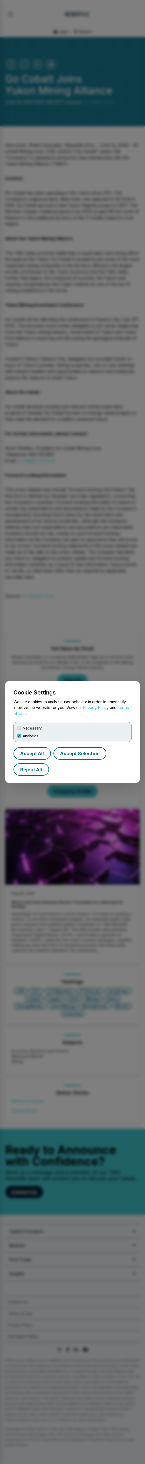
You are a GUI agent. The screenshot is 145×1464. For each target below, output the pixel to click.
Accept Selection (80, 753)
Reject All (31, 769)
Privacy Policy (96, 707)
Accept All (32, 753)
